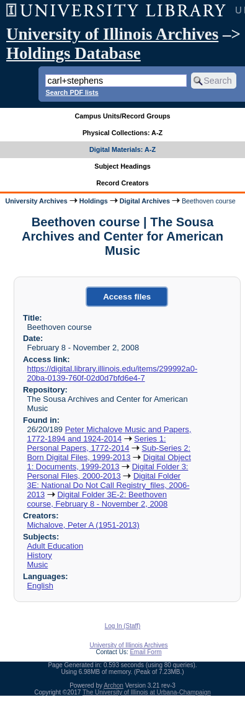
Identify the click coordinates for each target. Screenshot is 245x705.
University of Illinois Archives (112, 34)
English (40, 585)
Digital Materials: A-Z (122, 149)
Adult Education (55, 546)
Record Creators (122, 183)
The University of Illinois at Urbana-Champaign (146, 692)
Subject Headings (122, 166)
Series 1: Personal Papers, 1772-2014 (96, 443)
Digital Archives (145, 201)
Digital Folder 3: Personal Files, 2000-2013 (107, 471)
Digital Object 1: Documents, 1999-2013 (108, 462)
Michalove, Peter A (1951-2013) (83, 525)
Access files (127, 296)
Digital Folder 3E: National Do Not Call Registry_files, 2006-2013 (108, 485)
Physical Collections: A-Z (122, 132)
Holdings (93, 201)
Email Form (145, 652)
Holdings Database (73, 53)
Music (37, 564)
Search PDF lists (71, 92)
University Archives (36, 201)
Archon (113, 685)
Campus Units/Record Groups (122, 116)
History (39, 555)
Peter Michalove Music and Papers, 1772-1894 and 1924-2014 (109, 434)
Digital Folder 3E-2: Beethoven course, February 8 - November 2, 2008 (97, 499)
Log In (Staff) (123, 626)
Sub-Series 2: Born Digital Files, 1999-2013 (108, 452)
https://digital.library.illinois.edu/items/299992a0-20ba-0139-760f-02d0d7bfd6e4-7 (112, 373)
